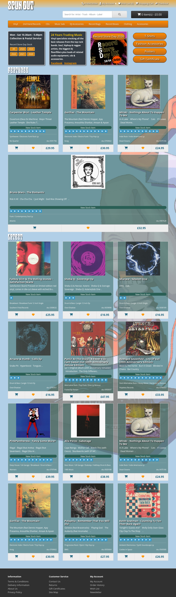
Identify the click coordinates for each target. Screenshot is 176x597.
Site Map (53, 592)
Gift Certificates (57, 588)
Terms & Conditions (18, 581)
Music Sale (60, 24)
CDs (48, 24)
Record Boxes (112, 24)
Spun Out (21, 6)
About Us (12, 588)
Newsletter (96, 592)
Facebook (57, 63)
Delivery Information (18, 585)
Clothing (128, 24)
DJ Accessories (77, 24)
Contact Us (54, 581)
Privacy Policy (15, 592)
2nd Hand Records (32, 24)
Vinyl (15, 24)
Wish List (95, 588)
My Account (96, 581)
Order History (97, 585)
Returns (53, 585)
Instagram (70, 63)
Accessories (142, 24)
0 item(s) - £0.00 (150, 14)
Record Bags (95, 24)
